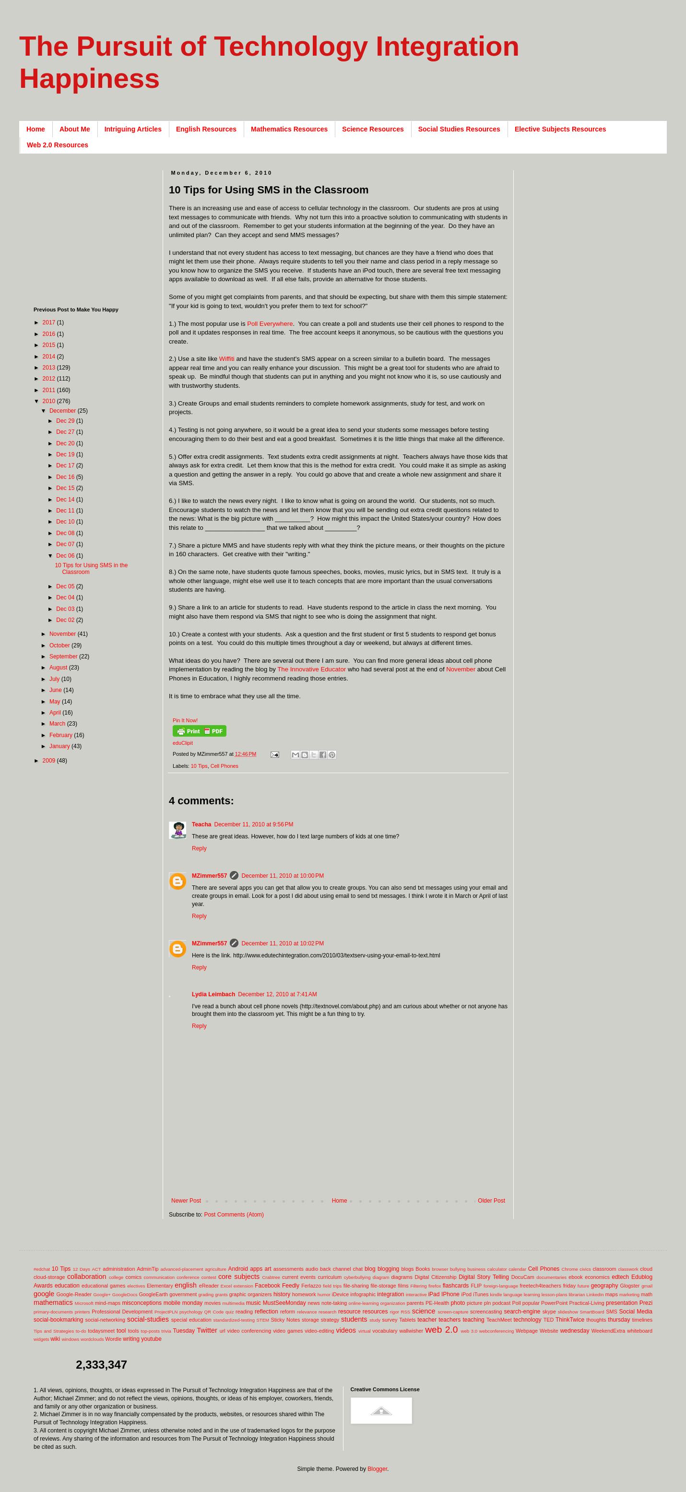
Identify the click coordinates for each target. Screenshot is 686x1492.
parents (415, 1303)
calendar (517, 1269)
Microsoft (84, 1303)
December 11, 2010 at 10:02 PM (282, 943)
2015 (50, 345)
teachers (449, 1319)
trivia (166, 1331)
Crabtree (271, 1277)
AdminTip (147, 1269)
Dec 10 (66, 521)
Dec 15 (66, 488)
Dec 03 (66, 609)
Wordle (113, 1339)
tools (133, 1331)
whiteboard (639, 1331)
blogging (388, 1268)
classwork (628, 1269)
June (56, 690)
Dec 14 (66, 499)
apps (256, 1268)
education (67, 1285)
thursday (619, 1319)
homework (304, 1294)
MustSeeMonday (284, 1303)
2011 (50, 390)
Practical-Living (586, 1303)
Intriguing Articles (133, 129)
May (55, 701)
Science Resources (372, 129)
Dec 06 (66, 555)
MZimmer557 (209, 875)
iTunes (480, 1294)
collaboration (86, 1276)
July (55, 679)
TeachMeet (499, 1320)
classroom (604, 1269)
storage (310, 1320)
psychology (190, 1311)
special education (191, 1320)
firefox (434, 1286)
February (61, 735)
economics (597, 1277)
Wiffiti (227, 358)
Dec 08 (66, 533)
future (584, 1286)
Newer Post (186, 1200)
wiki (55, 1339)
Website (549, 1331)
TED (549, 1320)
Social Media (635, 1311)
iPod (466, 1294)
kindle (496, 1294)
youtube (151, 1339)
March (58, 723)
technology (528, 1319)
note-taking (334, 1303)
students (354, 1319)
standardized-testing (234, 1320)
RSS (405, 1311)
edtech (620, 1277)
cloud (646, 1269)
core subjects (239, 1276)
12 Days (81, 1269)
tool (121, 1330)
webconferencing (496, 1331)
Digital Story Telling (484, 1277)
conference (188, 1277)
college (116, 1277)
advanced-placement (181, 1269)
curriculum (330, 1277)
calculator (497, 1269)
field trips (332, 1286)
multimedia (233, 1303)
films (403, 1286)
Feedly (290, 1285)
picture (474, 1303)
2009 (50, 760)
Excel (226, 1286)
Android (238, 1268)
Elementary (160, 1286)
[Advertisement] (343, 1181)
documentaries (551, 1277)
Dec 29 (66, 421)
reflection (266, 1311)
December (63, 410)
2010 (50, 401)
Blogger (377, 1469)
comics (134, 1277)
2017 (50, 322)
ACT (96, 1269)
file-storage (383, 1286)
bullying (458, 1269)
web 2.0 (441, 1330)
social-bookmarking (58, 1319)
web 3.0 (469, 1331)
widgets (41, 1339)
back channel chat (341, 1269)
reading (244, 1311)
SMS (611, 1311)
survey (390, 1320)
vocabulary (384, 1331)
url (222, 1331)
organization (392, 1303)
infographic (363, 1294)
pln (487, 1303)
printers (82, 1311)
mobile (172, 1303)
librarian (576, 1294)
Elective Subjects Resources (560, 129)
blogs (408, 1269)
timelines (642, 1320)
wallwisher (411, 1331)
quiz (229, 1311)
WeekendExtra (608, 1331)
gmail (646, 1286)
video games (288, 1331)
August (59, 667)
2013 (50, 367)
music (253, 1303)
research (327, 1311)
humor (324, 1294)
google (44, 1294)
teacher (427, 1319)
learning (532, 1294)
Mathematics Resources (289, 129)
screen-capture (453, 1311)
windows (71, 1339)
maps (611, 1294)
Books (422, 1269)
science (424, 1311)
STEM (262, 1320)
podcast (501, 1303)
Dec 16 (66, 477)
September (64, 656)
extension (243, 1286)
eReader (209, 1286)
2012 (50, 378)
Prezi (645, 1303)
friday (569, 1286)
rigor (394, 1311)
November (460, 669)
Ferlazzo (311, 1286)
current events (299, 1277)
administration (119, 1269)
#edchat (42, 1269)
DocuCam (522, 1277)
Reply (199, 848)
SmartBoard (592, 1311)
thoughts (596, 1320)
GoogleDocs (125, 1294)
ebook (575, 1277)
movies (212, 1303)
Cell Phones (224, 766)
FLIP (476, 1286)
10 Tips (199, 766)
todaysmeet (101, 1331)
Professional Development (122, 1311)
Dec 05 (66, 586)
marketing (629, 1294)
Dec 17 (66, 465)
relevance (307, 1311)
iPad (433, 1294)
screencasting (486, 1311)
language (512, 1294)
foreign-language (501, 1286)
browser (440, 1269)
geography (604, 1285)
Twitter (207, 1330)
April (55, 712)
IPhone (450, 1294)
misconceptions (142, 1303)
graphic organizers (250, 1294)
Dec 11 (66, 510)
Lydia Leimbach (213, 994)
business (476, 1269)
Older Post (491, 1200)
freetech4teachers (540, 1286)
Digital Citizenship (435, 1277)
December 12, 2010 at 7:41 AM (277, 994)
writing (131, 1339)
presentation (622, 1303)
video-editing (319, 1331)
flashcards (456, 1285)
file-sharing (356, 1286)
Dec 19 (66, 454)
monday (192, 1303)
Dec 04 (66, 597)
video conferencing (249, 1331)
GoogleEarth (153, 1294)
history (281, 1294)
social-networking (105, 1320)
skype (549, 1311)
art (268, 1268)
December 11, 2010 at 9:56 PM (253, 824)
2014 (50, 356)
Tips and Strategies (54, 1331)
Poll (516, 1303)
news (313, 1303)
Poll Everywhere (270, 323)
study (374, 1320)
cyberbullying (357, 1277)
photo (457, 1303)
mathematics (53, 1302)
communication (159, 1277)
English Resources (206, 129)
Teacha (201, 824)
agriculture (215, 1269)
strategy (330, 1320)
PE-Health (437, 1303)
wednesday (575, 1330)
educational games (103, 1286)
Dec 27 (66, 432)
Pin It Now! (185, 720)
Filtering (419, 1286)
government (183, 1294)
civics (585, 1269)
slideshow (568, 1311)
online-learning (364, 1303)
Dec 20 (66, 443)
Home (35, 129)
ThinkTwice (570, 1319)
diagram (381, 1277)
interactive (416, 1294)
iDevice (340, 1294)
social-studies (148, 1319)
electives (136, 1286)
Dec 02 (66, 620)
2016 (50, 334)
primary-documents (53, 1311)
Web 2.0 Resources (57, 145)
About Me (74, 129)
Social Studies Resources (459, 129)
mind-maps (107, 1303)
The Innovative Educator (311, 669)
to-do (81, 1331)
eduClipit (183, 743)
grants (221, 1294)
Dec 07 (66, 544)
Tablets (407, 1320)
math (646, 1294)
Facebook (267, 1285)
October (60, 645)
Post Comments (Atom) (234, 1214)
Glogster (630, 1286)
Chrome (570, 1269)
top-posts (150, 1331)
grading (205, 1294)
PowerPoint (554, 1303)
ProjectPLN (166, 1311)
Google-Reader (74, 1294)
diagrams (402, 1277)
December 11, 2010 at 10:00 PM (282, 875)
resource (349, 1311)
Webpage (527, 1331)
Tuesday (184, 1330)
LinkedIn (594, 1294)
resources (375, 1311)
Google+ (102, 1294)
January (60, 746)
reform (287, 1311)
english (186, 1285)
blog (370, 1268)
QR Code (214, 1311)
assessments (288, 1269)
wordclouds (92, 1339)
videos (346, 1330)
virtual (364, 1331)
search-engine (522, 1311)
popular (531, 1303)
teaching (473, 1319)
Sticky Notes (285, 1320)
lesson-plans (555, 1294)
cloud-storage (49, 1277)
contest (208, 1277)
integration (390, 1294)
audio (312, 1269)
